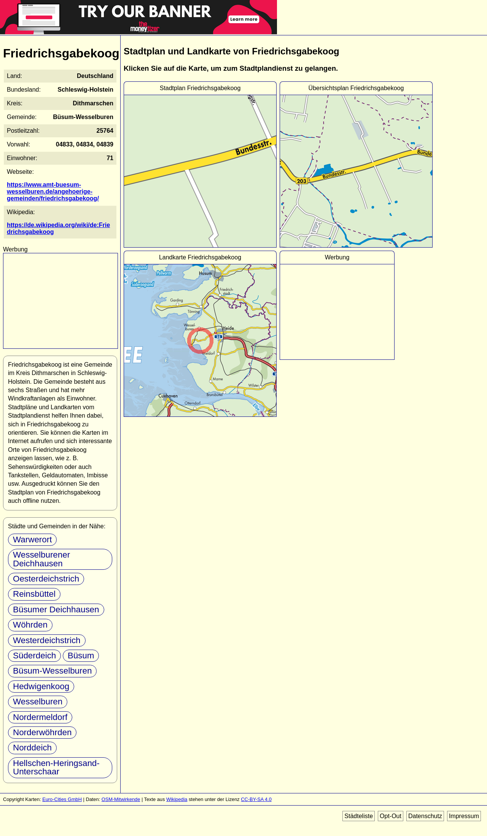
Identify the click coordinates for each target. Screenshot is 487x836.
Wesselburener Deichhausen (41, 559)
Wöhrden (30, 624)
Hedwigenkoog (41, 686)
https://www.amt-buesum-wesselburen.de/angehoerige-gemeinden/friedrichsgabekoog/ (53, 191)
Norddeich (32, 747)
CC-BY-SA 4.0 (256, 799)
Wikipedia (176, 799)
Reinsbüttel (34, 594)
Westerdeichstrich (47, 640)
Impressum (464, 816)
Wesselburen (37, 701)
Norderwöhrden (42, 732)
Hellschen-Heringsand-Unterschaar (56, 767)
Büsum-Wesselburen (52, 670)
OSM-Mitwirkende (121, 799)
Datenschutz (425, 816)
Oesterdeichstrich (46, 578)
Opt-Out (390, 816)
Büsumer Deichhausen (56, 609)
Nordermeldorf (40, 717)
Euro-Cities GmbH (62, 799)
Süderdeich (34, 655)
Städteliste (358, 816)
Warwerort (32, 539)
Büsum (81, 655)
